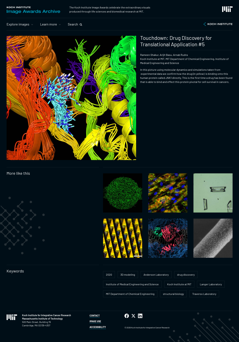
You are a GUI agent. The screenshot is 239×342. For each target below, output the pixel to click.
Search (73, 24)
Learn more (48, 24)
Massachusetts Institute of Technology (42, 318)
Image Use (95, 321)
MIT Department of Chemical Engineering (130, 293)
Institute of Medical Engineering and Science (132, 284)
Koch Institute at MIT (179, 284)
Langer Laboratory (211, 284)
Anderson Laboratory (156, 274)
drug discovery (186, 274)
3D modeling (127, 274)
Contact (95, 315)
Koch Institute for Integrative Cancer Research (46, 315)
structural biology (173, 293)
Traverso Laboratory (204, 293)
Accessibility (98, 327)
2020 (109, 274)
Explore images (18, 24)
